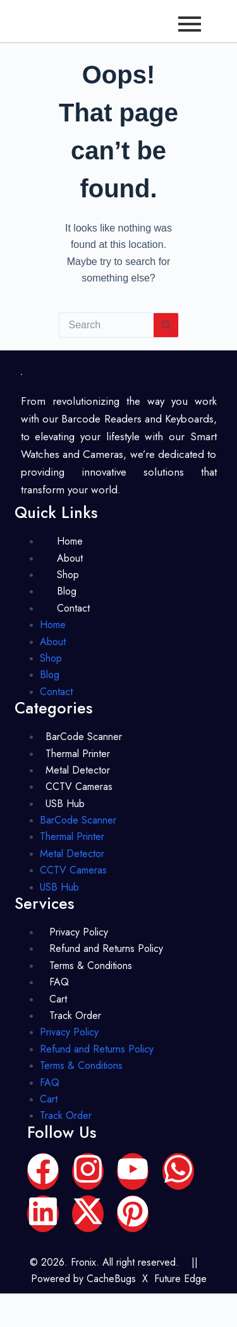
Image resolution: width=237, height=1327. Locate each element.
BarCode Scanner (84, 736)
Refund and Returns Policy (106, 948)
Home (70, 541)
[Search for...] (106, 325)
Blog (66, 591)
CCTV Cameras (79, 786)
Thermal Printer (78, 753)
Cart (58, 999)
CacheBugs (111, 1278)
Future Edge (180, 1278)
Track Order (75, 1015)
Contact (73, 608)
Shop (68, 574)
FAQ (59, 982)
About (70, 558)
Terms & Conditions (90, 965)
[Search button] (166, 325)
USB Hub (65, 803)
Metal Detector (78, 770)
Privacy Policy (78, 932)
